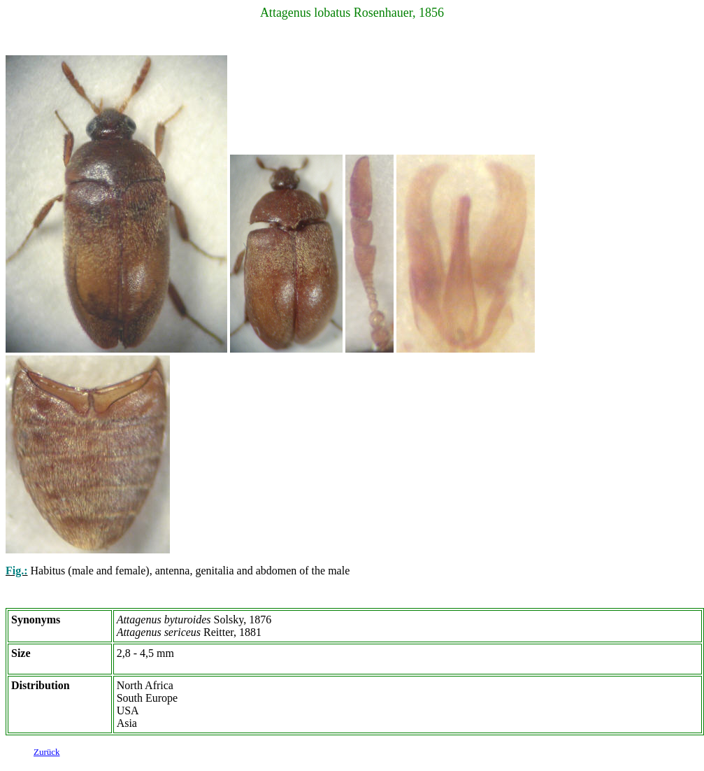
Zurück (47, 754)
